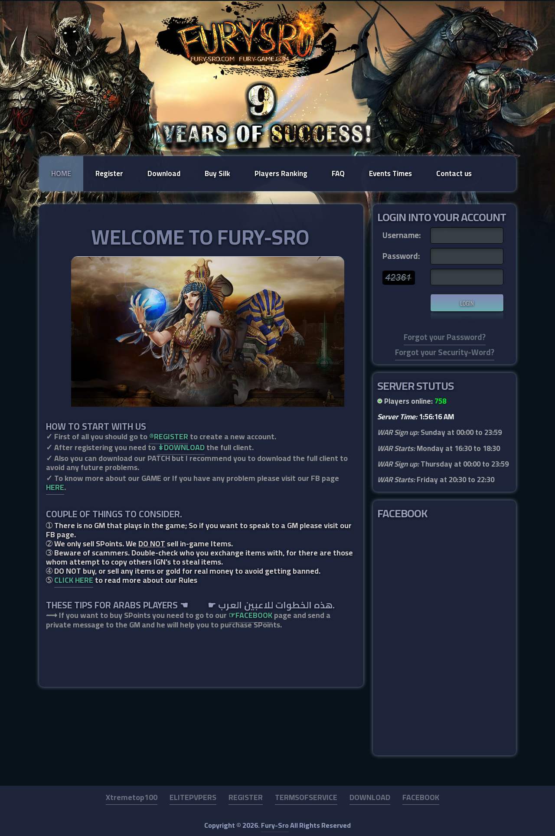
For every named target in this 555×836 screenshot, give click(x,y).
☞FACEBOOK (250, 615)
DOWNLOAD (369, 797)
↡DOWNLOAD (181, 447)
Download (163, 173)
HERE (55, 487)
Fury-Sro (275, 825)
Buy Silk (217, 173)
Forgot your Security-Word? (444, 352)
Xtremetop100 (131, 797)
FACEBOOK (420, 797)
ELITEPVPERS (193, 797)
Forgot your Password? (445, 337)
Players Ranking (281, 173)
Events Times (390, 173)
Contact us (454, 173)
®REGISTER (168, 436)
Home (61, 173)
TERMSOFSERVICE (306, 797)
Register (109, 173)
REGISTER (246, 797)
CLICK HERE (73, 580)
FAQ (338, 173)
